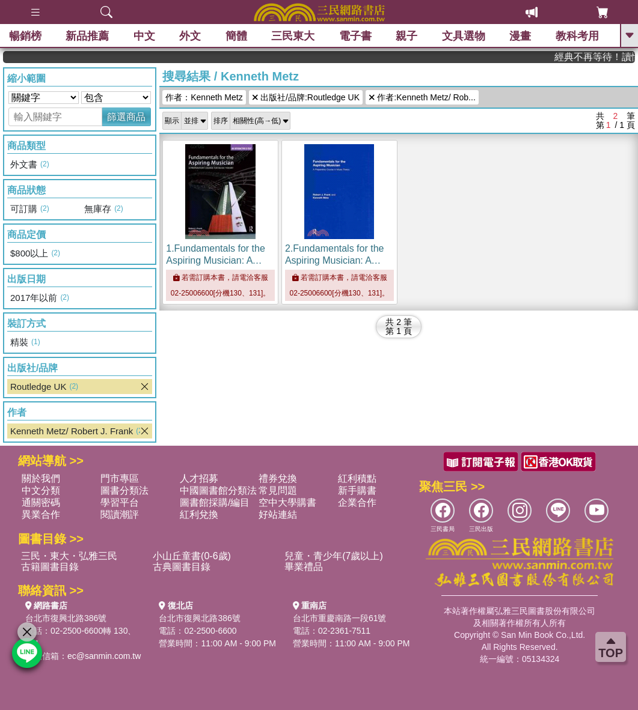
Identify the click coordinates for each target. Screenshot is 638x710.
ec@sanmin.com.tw (104, 656)
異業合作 (41, 514)
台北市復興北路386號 (65, 618)
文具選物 (463, 36)
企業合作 (357, 502)
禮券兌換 (278, 478)
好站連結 (278, 514)
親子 (406, 36)
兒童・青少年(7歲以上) (333, 556)
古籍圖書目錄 (50, 567)
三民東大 (292, 36)
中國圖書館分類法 (218, 490)
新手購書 (357, 490)
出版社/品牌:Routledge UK (306, 97)
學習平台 (119, 502)
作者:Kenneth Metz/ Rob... (422, 97)
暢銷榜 (25, 36)
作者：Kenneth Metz (203, 97)
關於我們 (41, 478)
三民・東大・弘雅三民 (69, 556)
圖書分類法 (124, 490)
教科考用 (577, 36)
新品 (87, 36)
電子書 (355, 36)
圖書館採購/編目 (215, 502)
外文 (190, 36)
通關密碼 (41, 502)
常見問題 (278, 490)
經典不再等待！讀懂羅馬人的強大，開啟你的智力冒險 (600, 57)
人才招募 (199, 478)
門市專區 (119, 478)
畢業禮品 (303, 567)
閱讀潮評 (119, 514)
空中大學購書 (287, 502)
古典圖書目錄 (181, 567)
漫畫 (520, 36)
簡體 (236, 36)
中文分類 (41, 490)
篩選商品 (126, 117)
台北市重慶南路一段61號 (340, 618)
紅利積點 (357, 478)
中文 (144, 36)
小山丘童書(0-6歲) (192, 556)
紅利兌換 (199, 514)
